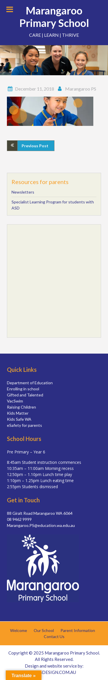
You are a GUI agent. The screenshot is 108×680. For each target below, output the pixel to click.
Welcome (18, 630)
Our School (44, 630)
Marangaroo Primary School (54, 16)
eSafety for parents (24, 425)
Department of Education (30, 382)
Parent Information (77, 630)
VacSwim (15, 400)
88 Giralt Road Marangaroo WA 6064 (40, 513)
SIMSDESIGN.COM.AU (54, 672)
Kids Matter (18, 413)
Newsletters (23, 192)
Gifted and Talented (25, 394)
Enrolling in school (23, 388)
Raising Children (21, 407)
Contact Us (54, 637)
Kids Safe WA (19, 419)
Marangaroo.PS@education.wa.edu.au (41, 525)
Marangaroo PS (80, 88)
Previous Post (35, 145)
